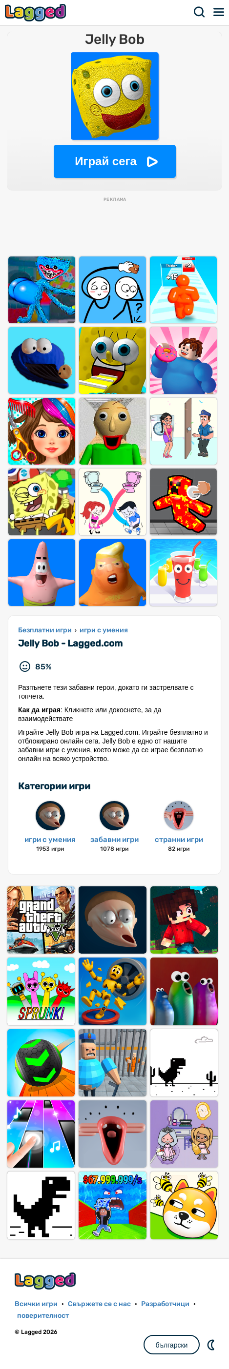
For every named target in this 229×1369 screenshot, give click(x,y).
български (172, 1345)
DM (212, 1344)
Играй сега (106, 161)
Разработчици (165, 1304)
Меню (219, 12)
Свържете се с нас (99, 1304)
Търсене (199, 12)
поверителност (43, 1315)
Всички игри (36, 1304)
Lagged (36, 12)
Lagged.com (46, 1281)
